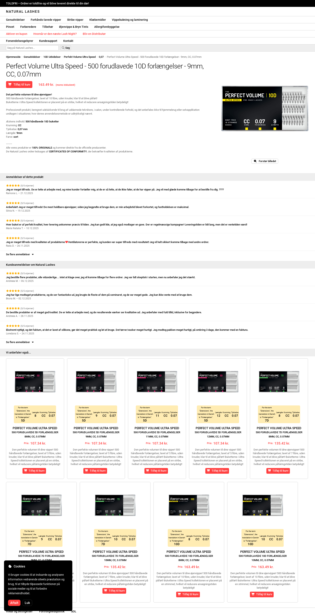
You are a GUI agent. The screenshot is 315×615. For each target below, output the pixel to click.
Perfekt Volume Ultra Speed (80, 56)
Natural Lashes (23, 11)
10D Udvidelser (52, 56)
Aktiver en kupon (16, 33)
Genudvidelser (15, 19)
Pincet (10, 26)
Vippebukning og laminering (130, 19)
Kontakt (68, 40)
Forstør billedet (265, 161)
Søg (65, 47)
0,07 (101, 56)
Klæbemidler (97, 19)
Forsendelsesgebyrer (19, 40)
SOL (73, 611)
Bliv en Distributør (94, 33)
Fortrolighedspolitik (51, 611)
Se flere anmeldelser (20, 254)
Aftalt (14, 603)
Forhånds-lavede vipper (46, 19)
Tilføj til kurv (19, 84)
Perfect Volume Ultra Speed (35, 432)
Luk (27, 603)
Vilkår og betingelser (19, 611)
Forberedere (28, 26)
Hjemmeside (13, 56)
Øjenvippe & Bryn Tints (73, 26)
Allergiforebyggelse (107, 26)
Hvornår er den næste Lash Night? (55, 33)
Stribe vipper (75, 19)
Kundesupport (48, 40)
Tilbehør (47, 26)
